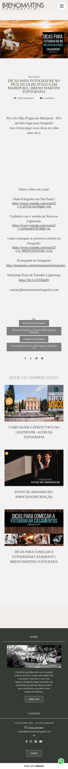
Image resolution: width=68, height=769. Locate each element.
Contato (34, 753)
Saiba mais (34, 699)
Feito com (34, 766)
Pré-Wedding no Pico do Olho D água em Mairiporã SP (34, 347)
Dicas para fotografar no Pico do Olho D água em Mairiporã (33, 331)
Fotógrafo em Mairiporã (34, 339)
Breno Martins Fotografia (34, 323)
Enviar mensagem (36, 727)
